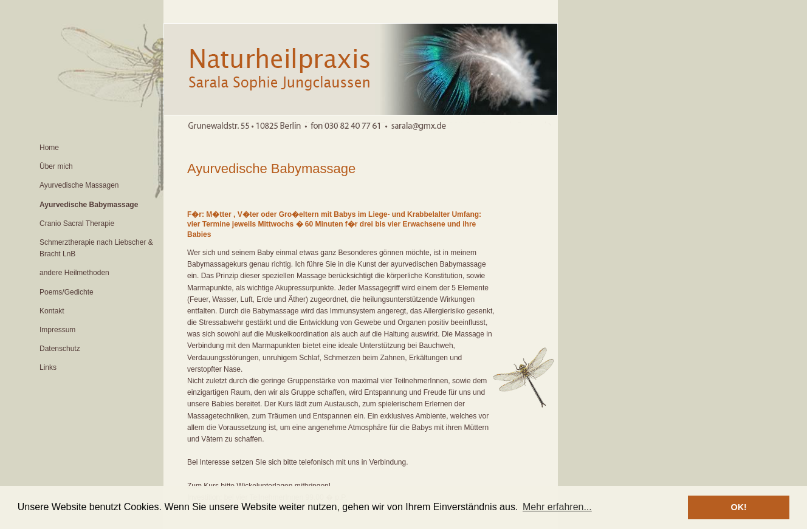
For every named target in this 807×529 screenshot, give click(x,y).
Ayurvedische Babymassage (88, 204)
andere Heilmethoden (74, 272)
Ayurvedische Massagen (79, 185)
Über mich (56, 166)
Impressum (57, 330)
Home (49, 147)
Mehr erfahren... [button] (557, 507)
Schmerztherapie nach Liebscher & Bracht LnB (96, 248)
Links (48, 367)
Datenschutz (59, 348)
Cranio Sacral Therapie (76, 223)
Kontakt (51, 311)
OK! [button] (738, 507)
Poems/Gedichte (66, 292)
